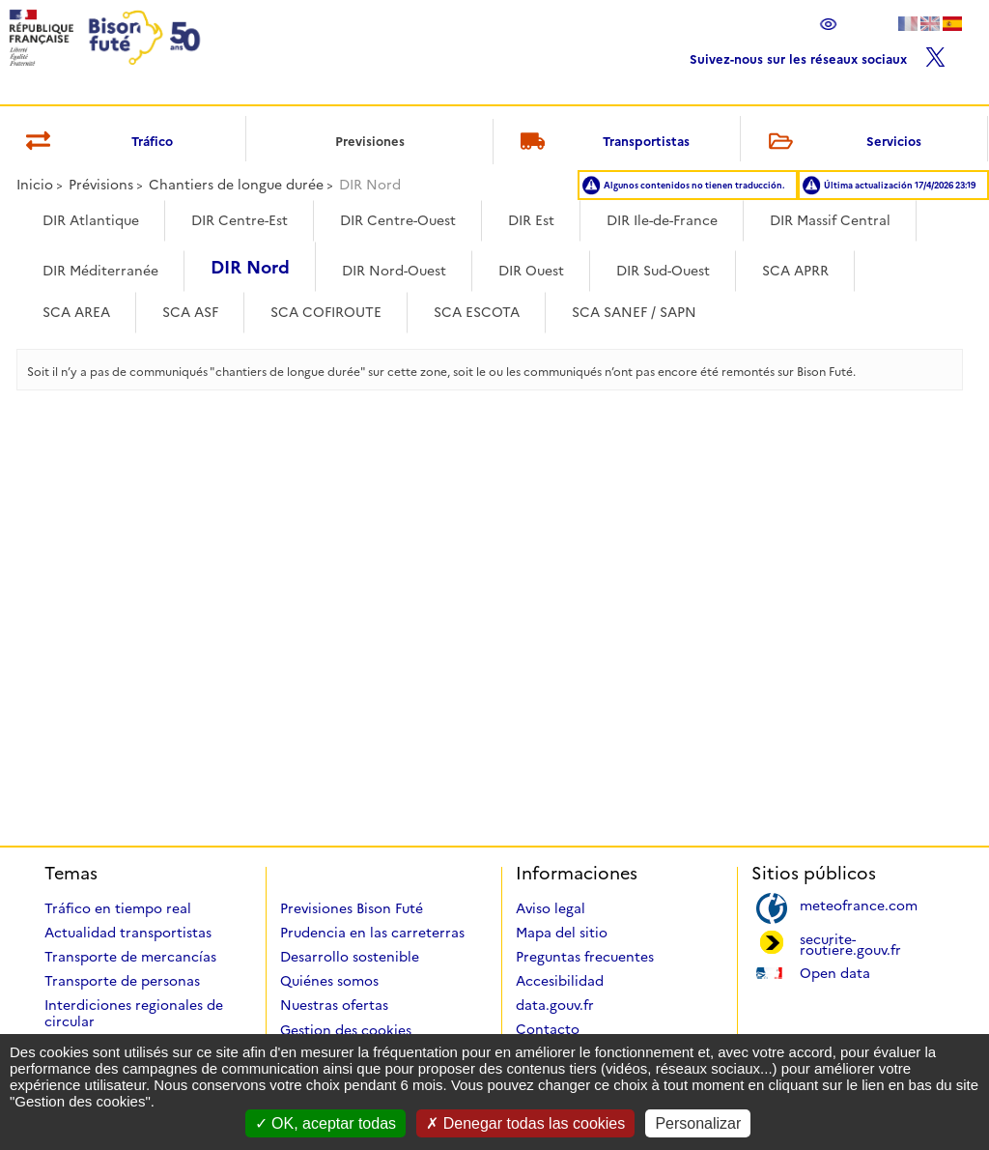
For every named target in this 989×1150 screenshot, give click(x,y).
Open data (835, 971)
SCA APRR (795, 270)
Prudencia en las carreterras (372, 932)
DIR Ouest (531, 270)
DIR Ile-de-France (662, 220)
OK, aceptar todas (325, 1123)
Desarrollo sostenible (349, 956)
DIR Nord (250, 267)
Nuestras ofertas (334, 1005)
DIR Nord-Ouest (394, 270)
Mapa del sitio (562, 932)
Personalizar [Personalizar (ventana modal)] (698, 1123)
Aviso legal (550, 908)
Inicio (34, 184)
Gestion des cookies (345, 1030)
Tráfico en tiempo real (117, 908)
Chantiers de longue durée (236, 184)
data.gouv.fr (555, 1005)
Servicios (841, 142)
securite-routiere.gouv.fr (850, 943)
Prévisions (101, 184)
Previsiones (370, 141)
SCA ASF (190, 312)
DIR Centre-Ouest (398, 220)
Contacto (547, 1029)
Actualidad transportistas (128, 932)
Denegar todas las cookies (525, 1123)
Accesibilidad (560, 981)
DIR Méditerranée (100, 270)
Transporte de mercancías (130, 956)
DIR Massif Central (830, 220)
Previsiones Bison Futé (351, 908)
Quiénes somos (329, 981)
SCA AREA (76, 312)
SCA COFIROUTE (325, 312)
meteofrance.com (859, 904)
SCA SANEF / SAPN (634, 312)
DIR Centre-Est (239, 220)
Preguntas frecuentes (585, 956)
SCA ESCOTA (477, 312)
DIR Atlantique (90, 220)
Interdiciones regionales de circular (133, 1013)
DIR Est (531, 220)
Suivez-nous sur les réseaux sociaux (818, 54)
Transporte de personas (122, 981)
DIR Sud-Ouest (663, 270)
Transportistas (602, 142)
